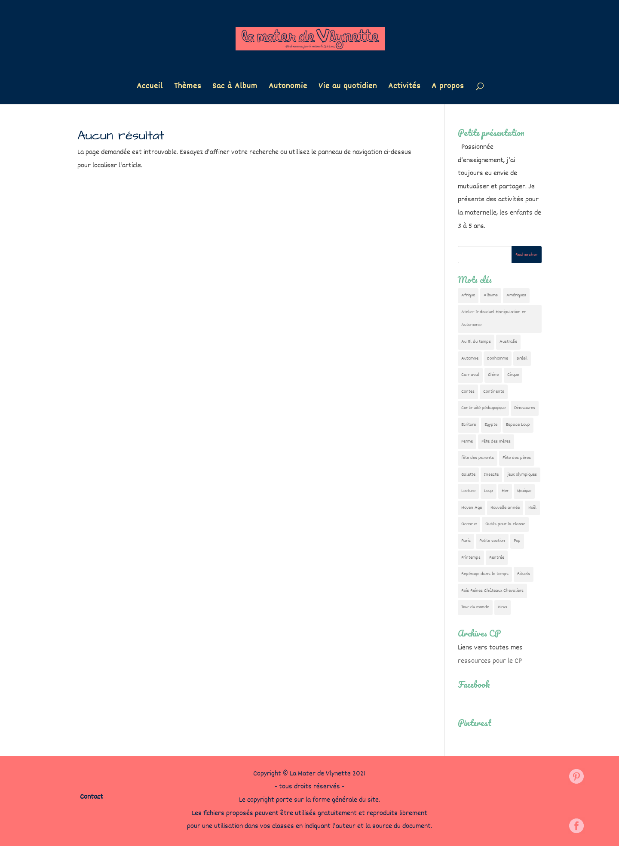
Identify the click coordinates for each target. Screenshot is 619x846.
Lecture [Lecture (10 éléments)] (468, 491)
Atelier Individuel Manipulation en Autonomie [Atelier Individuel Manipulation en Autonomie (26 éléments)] (494, 318)
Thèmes (187, 87)
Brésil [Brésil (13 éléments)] (522, 358)
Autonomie (288, 87)
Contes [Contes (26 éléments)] (468, 391)
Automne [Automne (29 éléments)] (469, 358)
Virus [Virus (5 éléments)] (502, 607)
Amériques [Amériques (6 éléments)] (516, 295)
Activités (404, 87)
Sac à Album (234, 87)
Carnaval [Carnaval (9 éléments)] (470, 374)
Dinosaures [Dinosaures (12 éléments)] (524, 408)
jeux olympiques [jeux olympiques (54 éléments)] (522, 474)
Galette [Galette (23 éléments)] (468, 474)
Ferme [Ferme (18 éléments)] (467, 441)
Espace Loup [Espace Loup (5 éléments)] (518, 424)
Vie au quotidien (348, 87)
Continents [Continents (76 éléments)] (493, 391)
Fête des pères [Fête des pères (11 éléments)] (517, 457)
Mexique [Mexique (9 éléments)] (524, 491)
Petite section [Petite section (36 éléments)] (492, 541)
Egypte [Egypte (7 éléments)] (490, 424)
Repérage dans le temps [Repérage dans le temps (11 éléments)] (485, 574)
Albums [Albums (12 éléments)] (491, 295)
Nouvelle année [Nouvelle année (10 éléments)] (505, 507)
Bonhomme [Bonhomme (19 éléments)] (497, 358)
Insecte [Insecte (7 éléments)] (491, 474)
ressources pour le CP (490, 661)
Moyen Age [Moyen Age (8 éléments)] (471, 507)
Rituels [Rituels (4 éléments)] (523, 574)
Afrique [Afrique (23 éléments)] (468, 295)
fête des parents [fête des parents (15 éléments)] (477, 457)
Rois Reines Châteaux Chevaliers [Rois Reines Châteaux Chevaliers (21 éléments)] (492, 590)
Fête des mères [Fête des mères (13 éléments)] (496, 441)
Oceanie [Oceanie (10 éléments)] (469, 524)
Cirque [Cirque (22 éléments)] (513, 374)
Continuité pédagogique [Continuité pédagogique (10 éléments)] (483, 408)
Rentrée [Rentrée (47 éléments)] (496, 557)
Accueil (150, 87)
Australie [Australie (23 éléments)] (508, 341)
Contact (91, 797)
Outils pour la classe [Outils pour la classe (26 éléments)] (505, 524)
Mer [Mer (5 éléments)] (505, 491)
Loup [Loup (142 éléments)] (488, 491)
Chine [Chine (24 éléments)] (493, 374)
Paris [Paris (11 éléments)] (466, 541)
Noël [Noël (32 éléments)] (532, 507)
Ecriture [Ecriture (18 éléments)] (468, 424)
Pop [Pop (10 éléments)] (517, 541)
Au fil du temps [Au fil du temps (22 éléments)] (476, 341)
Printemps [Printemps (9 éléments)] (471, 557)
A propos (448, 87)
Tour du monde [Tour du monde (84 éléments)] (475, 607)
